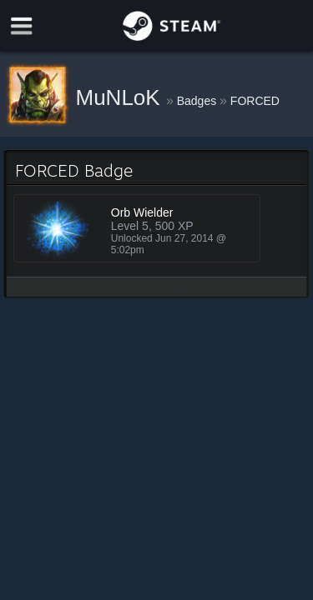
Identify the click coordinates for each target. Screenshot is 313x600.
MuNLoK (121, 97)
